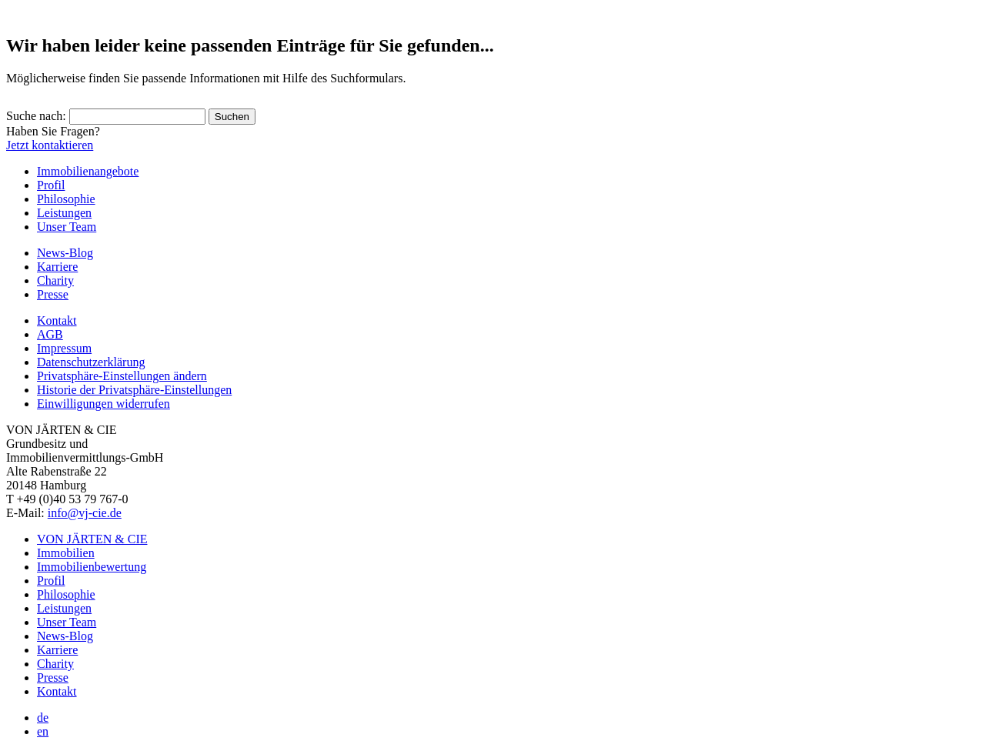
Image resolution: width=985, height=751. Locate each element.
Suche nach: (36, 115)
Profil (51, 185)
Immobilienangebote (88, 171)
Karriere (57, 266)
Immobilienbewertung (91, 566)
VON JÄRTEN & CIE (92, 539)
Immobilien (66, 552)
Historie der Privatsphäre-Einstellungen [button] (134, 389)
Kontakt (57, 320)
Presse (52, 294)
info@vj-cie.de (85, 512)
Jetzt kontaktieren (49, 145)
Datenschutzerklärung (91, 362)
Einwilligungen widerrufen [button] (103, 403)
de (42, 717)
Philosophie (66, 198)
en (42, 731)
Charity (55, 280)
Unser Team (66, 226)
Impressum (64, 348)
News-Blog (65, 252)
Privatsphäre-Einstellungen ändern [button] (122, 375)
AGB (50, 334)
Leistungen (64, 212)
